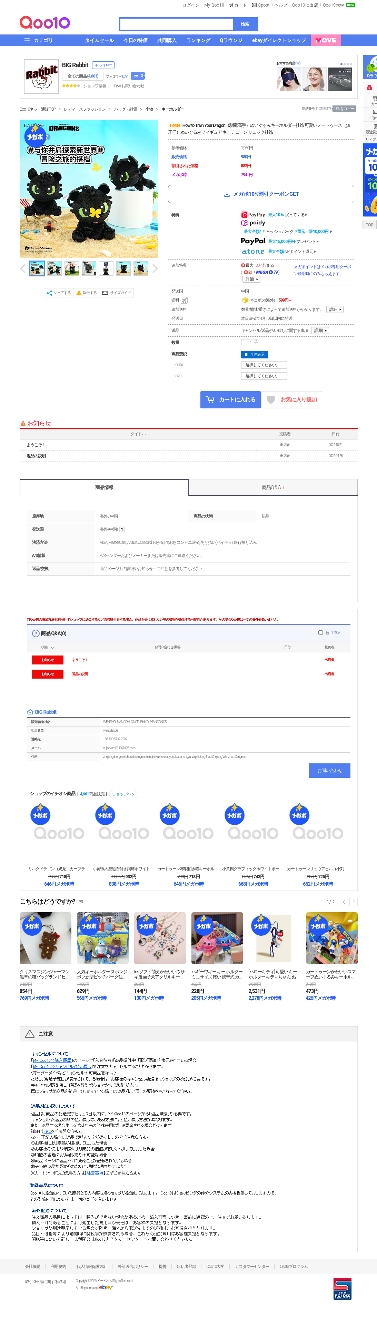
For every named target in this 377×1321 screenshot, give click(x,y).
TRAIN (174, 125)
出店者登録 (186, 1266)
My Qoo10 (214, 5)
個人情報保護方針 (92, 1266)
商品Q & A (273, 487)
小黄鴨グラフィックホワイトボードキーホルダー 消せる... (253, 868)
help (122, 529)
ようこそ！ (36, 445)
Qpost (264, 5)
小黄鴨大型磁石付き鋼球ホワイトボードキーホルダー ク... (124, 868)
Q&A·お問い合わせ (129, 85)
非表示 (335, 632)
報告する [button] (90, 293)
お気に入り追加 (292, 400)
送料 (180, 300)
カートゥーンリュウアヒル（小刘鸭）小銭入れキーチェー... (318, 868)
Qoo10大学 (333, 5)
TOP (369, 225)
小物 (149, 109)
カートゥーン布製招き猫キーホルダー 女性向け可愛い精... (188, 868)
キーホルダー (172, 109)
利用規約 (58, 1266)
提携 (162, 1266)
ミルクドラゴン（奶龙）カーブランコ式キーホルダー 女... (59, 868)
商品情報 (104, 487)
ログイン (190, 5)
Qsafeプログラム (294, 1266)
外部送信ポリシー (133, 1266)
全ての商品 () (83, 76)
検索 (245, 24)
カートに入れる (230, 399)
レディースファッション (85, 109)
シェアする (62, 293)
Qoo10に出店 (305, 5)
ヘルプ (281, 5)
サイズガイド (120, 293)
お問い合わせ (329, 770)
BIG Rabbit (75, 65)
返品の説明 (36, 456)
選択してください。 (265, 365)
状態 (44, 647)
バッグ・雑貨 (125, 109)
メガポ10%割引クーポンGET (261, 194)
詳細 (250, 279)
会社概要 (32, 1266)
